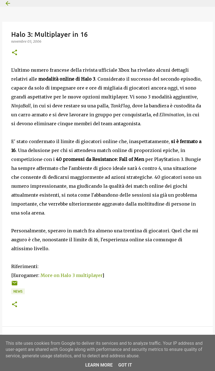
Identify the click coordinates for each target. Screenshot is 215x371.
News (18, 291)
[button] (14, 53)
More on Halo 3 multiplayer (71, 275)
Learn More (99, 365)
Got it (125, 365)
